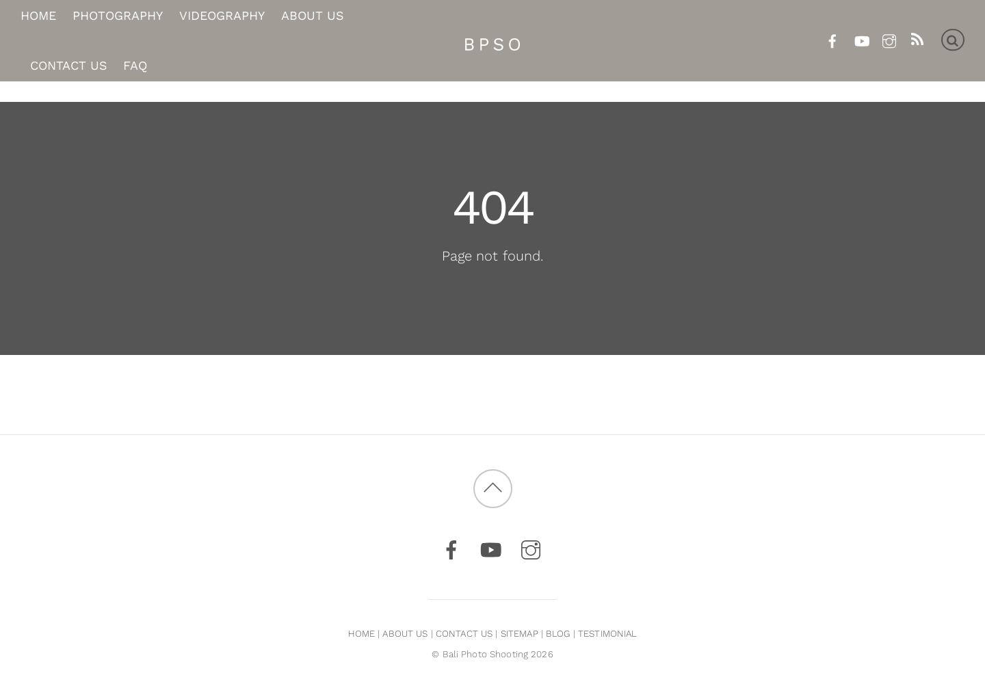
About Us (312, 16)
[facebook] (833, 38)
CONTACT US (464, 634)
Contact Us (68, 65)
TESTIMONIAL (607, 634)
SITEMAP (519, 634)
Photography (118, 16)
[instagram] (889, 38)
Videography (222, 16)
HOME (362, 634)
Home (38, 16)
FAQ (135, 65)
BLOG (558, 634)
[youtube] (861, 38)
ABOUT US (405, 634)
